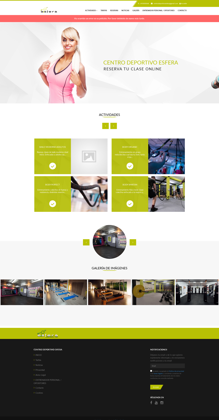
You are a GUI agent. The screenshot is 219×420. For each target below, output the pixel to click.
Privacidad (40, 370)
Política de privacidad (176, 371)
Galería (135, 10)
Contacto (182, 10)
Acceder (183, 3)
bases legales (158, 373)
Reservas (114, 10)
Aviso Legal (41, 375)
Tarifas (104, 10)
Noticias (125, 10)
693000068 (143, 3)
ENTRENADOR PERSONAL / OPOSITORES (159, 10)
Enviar (156, 387)
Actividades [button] (91, 10)
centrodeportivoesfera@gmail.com (164, 3)
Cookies (39, 393)
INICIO (39, 355)
